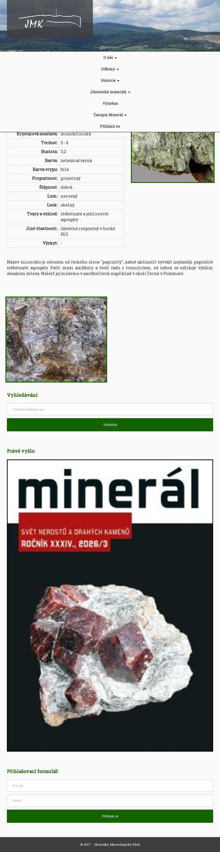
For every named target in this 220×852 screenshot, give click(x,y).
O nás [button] (110, 57)
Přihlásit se (110, 126)
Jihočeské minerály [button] (110, 91)
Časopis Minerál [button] (110, 114)
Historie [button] (110, 80)
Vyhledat (110, 424)
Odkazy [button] (110, 68)
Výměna (110, 103)
